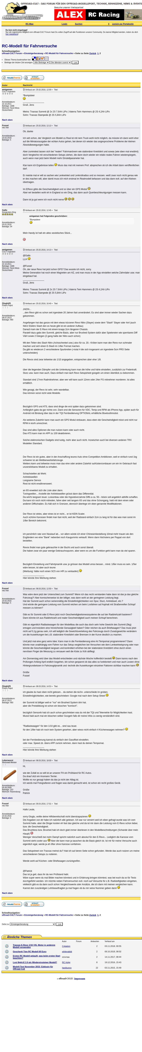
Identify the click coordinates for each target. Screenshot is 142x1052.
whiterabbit (67, 951)
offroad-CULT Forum (12, 53)
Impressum (79, 978)
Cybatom (66, 946)
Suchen (78, 24)
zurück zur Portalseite (123, 24)
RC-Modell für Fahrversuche (29, 46)
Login (64, 24)
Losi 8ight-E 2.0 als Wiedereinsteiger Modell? (35, 962)
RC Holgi (66, 962)
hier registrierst (12, 34)
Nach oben (7, 120)
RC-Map (30, 24)
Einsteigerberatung (33, 53)
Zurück (92, 53)
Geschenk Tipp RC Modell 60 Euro (29, 951)
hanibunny (67, 968)
